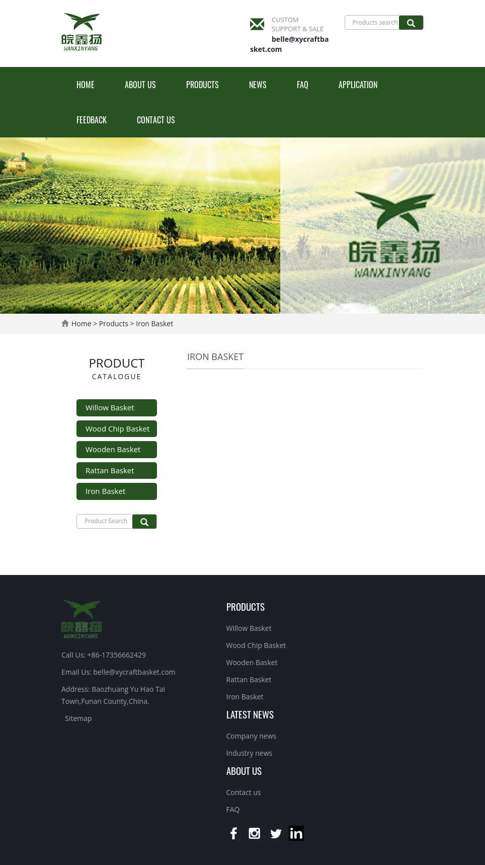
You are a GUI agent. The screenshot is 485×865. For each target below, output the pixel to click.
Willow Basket (110, 407)
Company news (251, 736)
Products (202, 85)
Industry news (249, 753)
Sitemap (78, 718)
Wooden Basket (113, 449)
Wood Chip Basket (117, 428)
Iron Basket (154, 323)
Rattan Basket (110, 470)
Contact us (156, 120)
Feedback (91, 120)
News (258, 85)
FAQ (302, 85)
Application (358, 85)
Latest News (250, 714)
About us (140, 85)
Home (85, 85)
